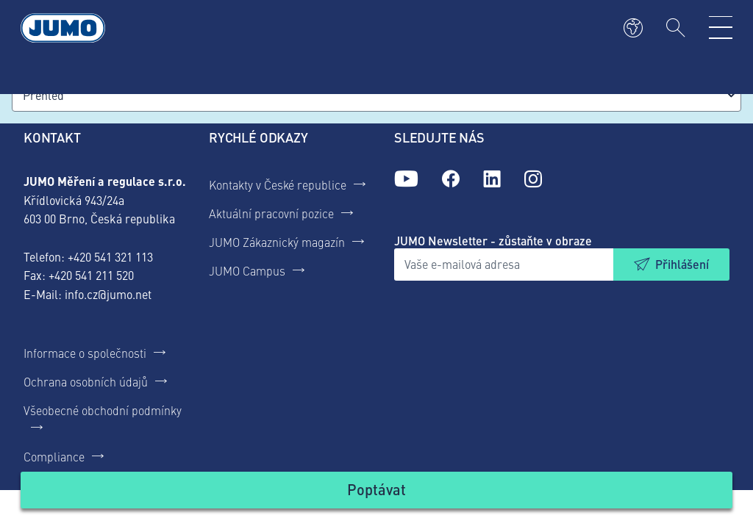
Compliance (54, 456)
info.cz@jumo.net (108, 294)
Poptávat (376, 489)
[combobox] (376, 95)
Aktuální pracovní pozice (271, 213)
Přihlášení (682, 264)
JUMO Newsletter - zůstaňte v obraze (493, 240)
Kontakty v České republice (277, 184)
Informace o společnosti (85, 353)
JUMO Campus (247, 270)
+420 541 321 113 (110, 256)
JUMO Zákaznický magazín (277, 242)
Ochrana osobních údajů (86, 381)
